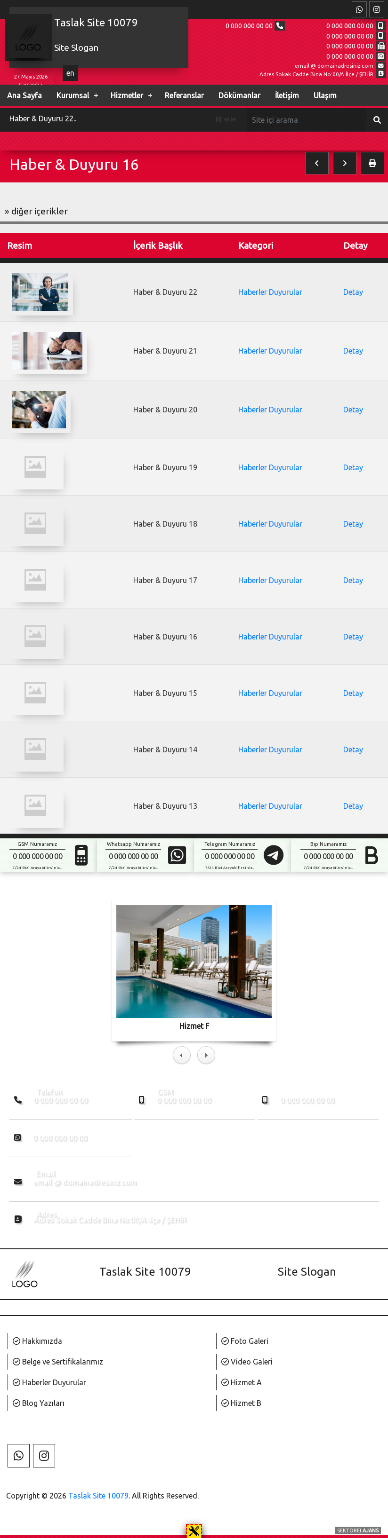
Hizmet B (246, 1403)
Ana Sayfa (24, 95)
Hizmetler (127, 95)
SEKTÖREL (358, 1530)
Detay (353, 292)
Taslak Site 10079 (98, 1495)
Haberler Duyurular (270, 292)
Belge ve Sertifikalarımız (62, 1361)
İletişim (287, 95)
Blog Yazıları (43, 1403)
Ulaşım (325, 95)
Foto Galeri (249, 1341)
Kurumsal (73, 95)
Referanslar (184, 95)
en (70, 73)
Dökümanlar (239, 95)
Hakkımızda (42, 1341)
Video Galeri (252, 1361)
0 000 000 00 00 (249, 26)
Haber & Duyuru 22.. (42, 118)
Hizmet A (246, 1382)
